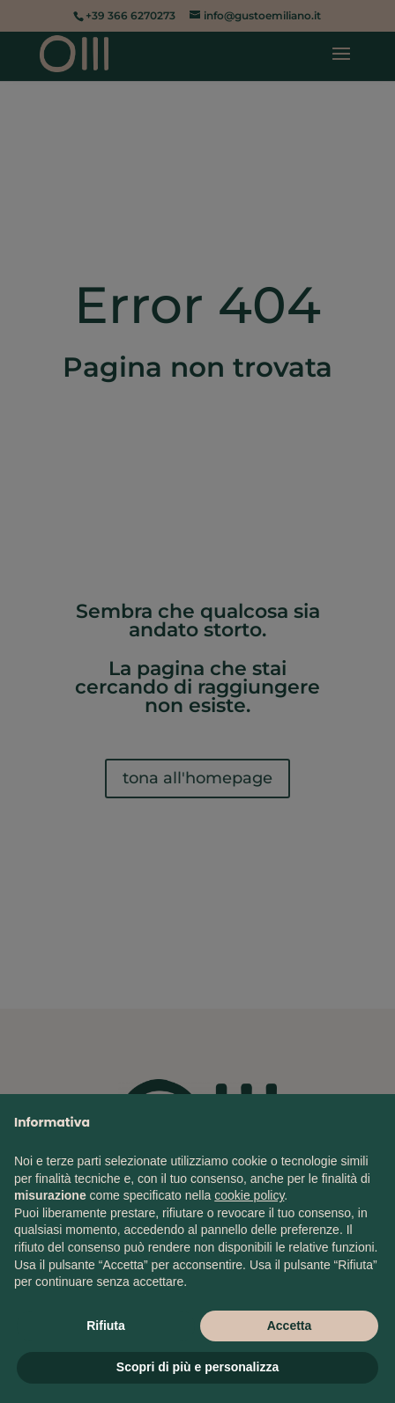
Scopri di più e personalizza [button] (197, 1367)
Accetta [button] (289, 1326)
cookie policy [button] (249, 1195)
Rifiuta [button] (105, 1326)
